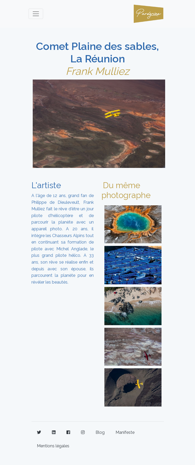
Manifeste (125, 432)
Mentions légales (53, 445)
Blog (100, 432)
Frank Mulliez (97, 71)
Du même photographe (126, 190)
